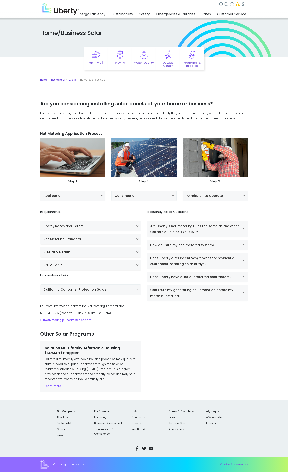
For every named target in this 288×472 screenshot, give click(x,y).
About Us (62, 417)
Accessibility (176, 429)
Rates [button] (210, 13)
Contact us (173, 4)
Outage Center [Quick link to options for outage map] (168, 64)
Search (152, 4)
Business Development (108, 423)
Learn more (53, 386)
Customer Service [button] (232, 13)
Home (43, 79)
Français (137, 423)
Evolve (72, 79)
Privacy (173, 417)
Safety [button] (155, 13)
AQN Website (214, 417)
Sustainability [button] (134, 13)
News (60, 435)
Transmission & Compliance (104, 431)
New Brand (138, 429)
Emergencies (198, 4)
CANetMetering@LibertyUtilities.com (65, 320)
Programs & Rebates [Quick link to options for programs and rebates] (192, 64)
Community (130, 4)
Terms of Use (177, 423)
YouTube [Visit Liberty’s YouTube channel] (151, 448)
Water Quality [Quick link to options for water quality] (144, 63)
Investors (211, 423)
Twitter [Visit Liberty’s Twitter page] (144, 448)
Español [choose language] (242, 4)
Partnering (100, 417)
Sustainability (65, 423)
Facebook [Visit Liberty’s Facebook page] (137, 448)
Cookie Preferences (234, 464)
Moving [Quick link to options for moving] (120, 63)
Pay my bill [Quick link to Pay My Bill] (96, 63)
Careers (61, 429)
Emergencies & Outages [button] (183, 13)
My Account (223, 4)
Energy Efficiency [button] (106, 13)
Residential (58, 79)
